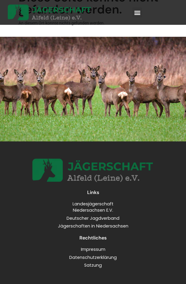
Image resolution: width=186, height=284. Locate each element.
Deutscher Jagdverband (93, 218)
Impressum (93, 249)
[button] (137, 12)
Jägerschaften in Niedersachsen (93, 226)
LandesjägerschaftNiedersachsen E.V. (93, 207)
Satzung (93, 265)
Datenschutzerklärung (93, 257)
